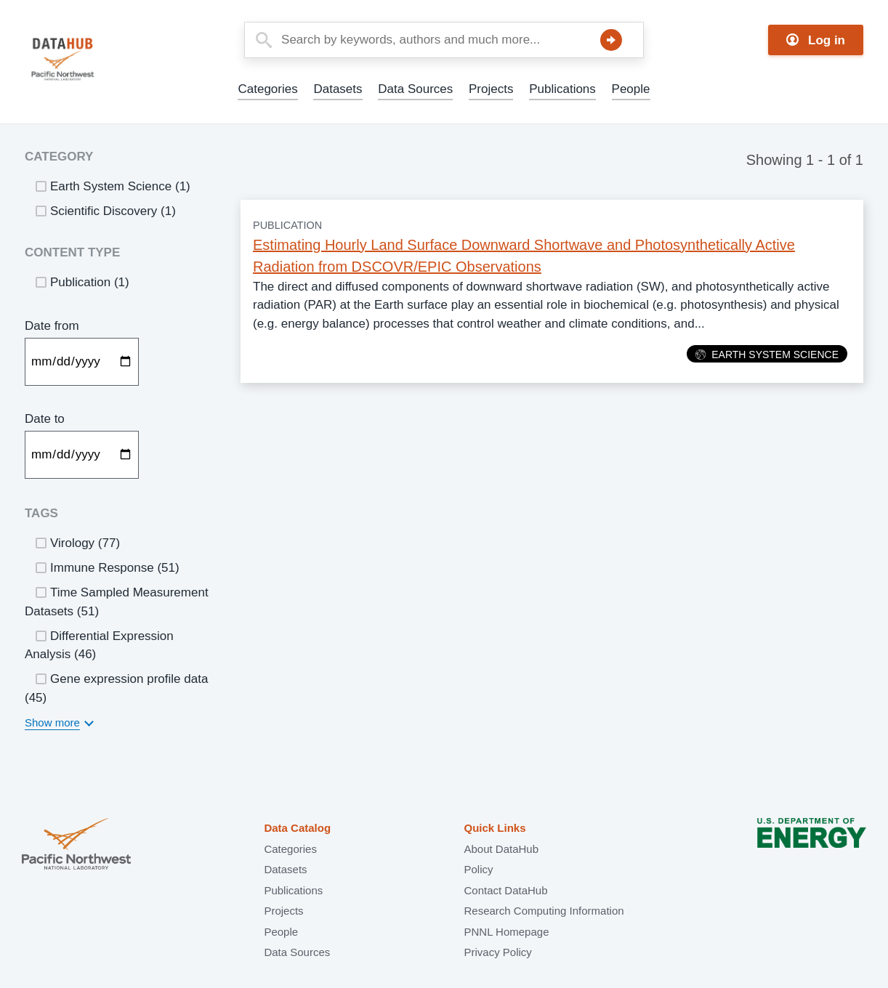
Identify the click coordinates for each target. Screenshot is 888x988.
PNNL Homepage (506, 932)
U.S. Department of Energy (811, 845)
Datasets (337, 89)
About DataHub (501, 849)
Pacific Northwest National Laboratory (76, 845)
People (631, 89)
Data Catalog (297, 828)
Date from (52, 326)
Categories (267, 89)
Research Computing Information (543, 910)
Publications (562, 89)
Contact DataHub (505, 890)
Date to (45, 419)
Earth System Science (767, 354)
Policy (478, 869)
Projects (491, 89)
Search (611, 40)
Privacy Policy (497, 952)
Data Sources (415, 89)
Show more (52, 722)
